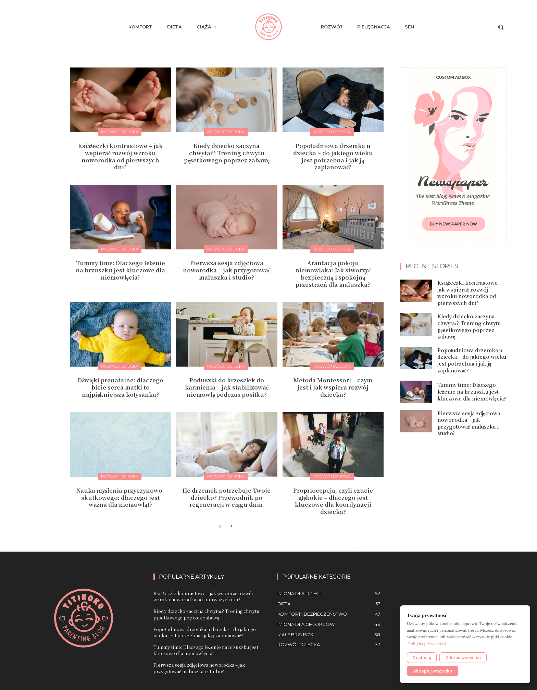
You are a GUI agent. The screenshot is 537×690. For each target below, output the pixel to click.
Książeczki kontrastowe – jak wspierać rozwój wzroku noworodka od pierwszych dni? (120, 156)
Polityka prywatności (427, 643)
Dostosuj (422, 657)
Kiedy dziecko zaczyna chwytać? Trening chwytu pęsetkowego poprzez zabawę (227, 153)
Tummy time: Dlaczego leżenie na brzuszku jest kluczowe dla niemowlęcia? (120, 270)
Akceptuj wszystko (432, 671)
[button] (501, 27)
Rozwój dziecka (119, 131)
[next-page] (231, 526)
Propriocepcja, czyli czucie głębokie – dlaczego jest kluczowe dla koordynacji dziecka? (333, 501)
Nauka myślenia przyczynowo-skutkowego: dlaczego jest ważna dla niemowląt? (120, 497)
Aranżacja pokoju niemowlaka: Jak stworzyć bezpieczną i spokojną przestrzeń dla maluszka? (333, 273)
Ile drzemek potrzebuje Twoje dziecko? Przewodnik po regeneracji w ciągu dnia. (227, 497)
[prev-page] (220, 526)
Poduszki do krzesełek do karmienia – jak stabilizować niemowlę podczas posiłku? (226, 387)
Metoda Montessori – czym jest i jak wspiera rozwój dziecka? (333, 387)
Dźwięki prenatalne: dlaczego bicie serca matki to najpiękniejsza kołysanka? (120, 387)
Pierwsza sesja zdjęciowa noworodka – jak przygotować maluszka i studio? (227, 270)
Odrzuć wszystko (463, 657)
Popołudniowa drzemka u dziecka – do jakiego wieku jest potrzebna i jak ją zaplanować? (333, 156)
